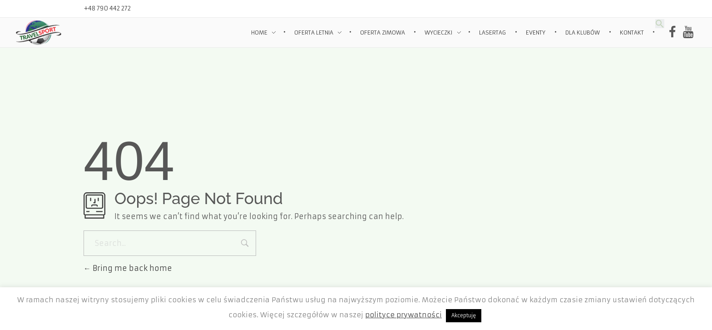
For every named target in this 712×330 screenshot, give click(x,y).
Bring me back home (128, 268)
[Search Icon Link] (659, 23)
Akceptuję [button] (463, 315)
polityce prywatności (403, 314)
